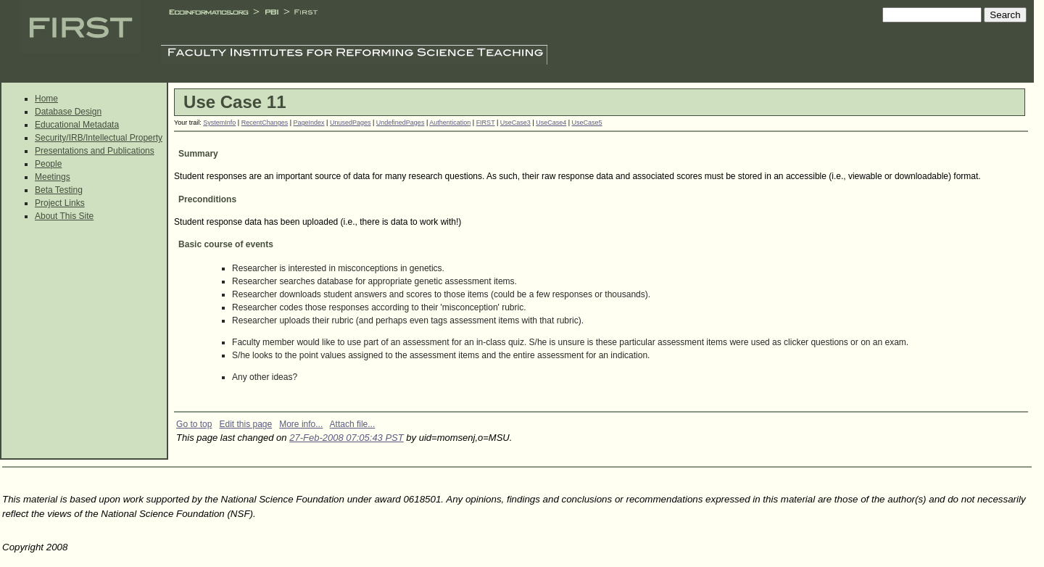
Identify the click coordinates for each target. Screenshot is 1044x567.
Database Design (68, 112)
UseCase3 (515, 122)
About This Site (64, 216)
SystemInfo (219, 122)
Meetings (52, 177)
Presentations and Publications (94, 151)
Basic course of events (225, 244)
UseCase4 (551, 122)
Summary (198, 154)
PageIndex (309, 122)
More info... (301, 424)
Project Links (60, 203)
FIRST (485, 122)
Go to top (194, 424)
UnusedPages (350, 122)
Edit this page (245, 424)
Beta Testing (59, 190)
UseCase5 (587, 122)
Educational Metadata (77, 125)
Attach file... (353, 424)
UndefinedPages (400, 122)
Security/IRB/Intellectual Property (98, 138)
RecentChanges (265, 122)
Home (46, 99)
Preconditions (207, 199)
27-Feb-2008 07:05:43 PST (346, 437)
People (48, 164)
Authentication (450, 122)
